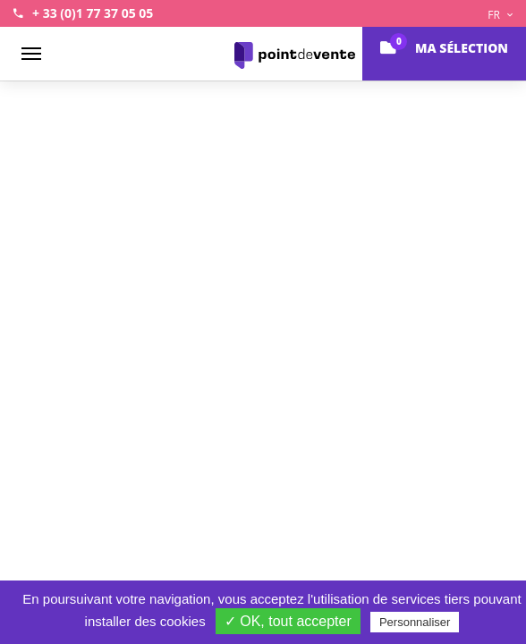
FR (500, 14)
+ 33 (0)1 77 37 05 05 (92, 12)
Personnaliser (415, 622)
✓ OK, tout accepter (288, 621)
